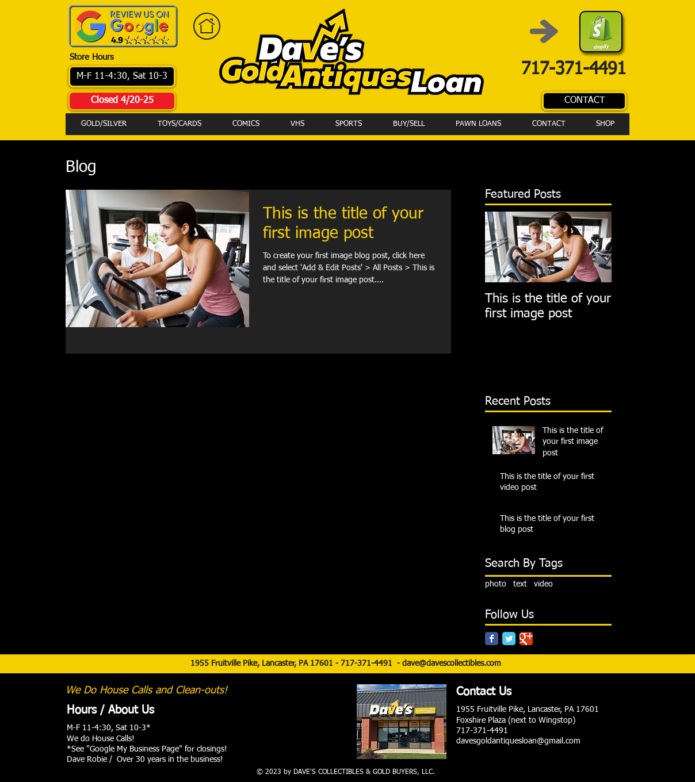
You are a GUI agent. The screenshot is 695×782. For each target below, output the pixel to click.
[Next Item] (593, 247)
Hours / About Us (110, 710)
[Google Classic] (526, 638)
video (543, 584)
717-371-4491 (369, 664)
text (520, 584)
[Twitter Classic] (508, 638)
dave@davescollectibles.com (451, 664)
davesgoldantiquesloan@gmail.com (518, 741)
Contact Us (483, 691)
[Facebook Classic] (491, 638)
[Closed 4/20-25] (121, 100)
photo (495, 584)
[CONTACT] (584, 100)
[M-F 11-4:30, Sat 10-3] (121, 76)
